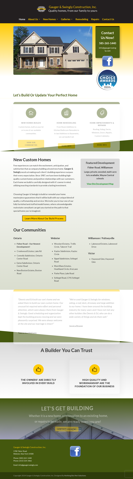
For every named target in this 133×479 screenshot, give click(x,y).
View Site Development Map (100, 184)
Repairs (95, 19)
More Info (66, 148)
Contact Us (108, 19)
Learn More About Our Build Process (44, 218)
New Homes (49, 19)
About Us (33, 19)
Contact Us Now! (67, 429)
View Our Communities (31, 146)
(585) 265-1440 (25, 458)
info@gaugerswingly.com (28, 465)
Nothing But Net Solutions (75, 475)
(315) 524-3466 (25, 461)
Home (22, 19)
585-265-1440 (107, 43)
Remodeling (82, 19)
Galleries (65, 19)
